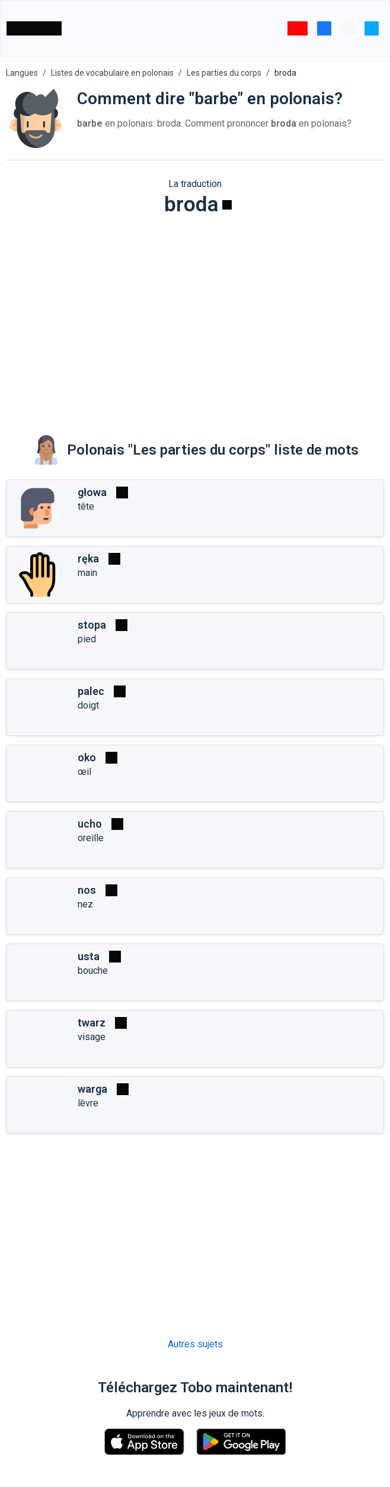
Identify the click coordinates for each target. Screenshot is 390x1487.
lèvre (88, 1103)
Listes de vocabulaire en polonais (112, 73)
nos (87, 890)
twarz (92, 1022)
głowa (92, 492)
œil (84, 771)
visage (92, 1036)
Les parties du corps (224, 73)
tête (86, 506)
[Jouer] (227, 204)
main (87, 572)
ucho (90, 823)
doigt (88, 705)
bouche (93, 970)
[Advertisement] (195, 317)
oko (87, 757)
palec (91, 691)
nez (85, 904)
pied (87, 639)
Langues (22, 73)
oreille (91, 838)
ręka (88, 558)
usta (89, 956)
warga (92, 1089)
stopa (92, 625)
